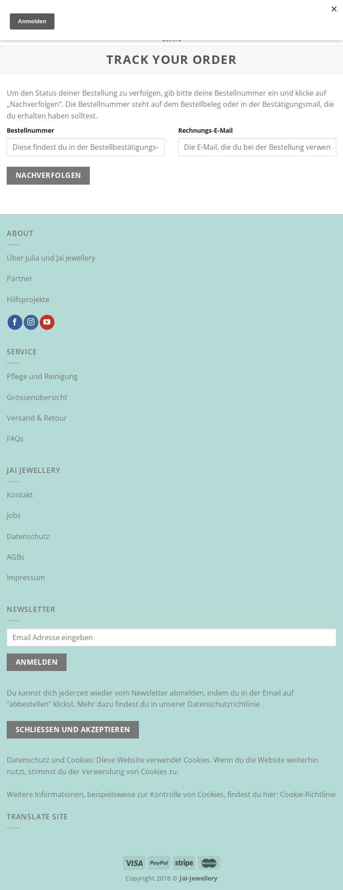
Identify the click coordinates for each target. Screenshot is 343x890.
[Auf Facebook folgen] (15, 322)
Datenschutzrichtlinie (224, 704)
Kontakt (20, 495)
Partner (20, 278)
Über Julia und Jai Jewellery (51, 258)
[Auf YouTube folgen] (47, 322)
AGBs (16, 557)
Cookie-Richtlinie (308, 794)
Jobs (14, 515)
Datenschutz (28, 536)
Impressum (26, 577)
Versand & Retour (37, 418)
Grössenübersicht (37, 397)
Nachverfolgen (48, 175)
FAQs (15, 438)
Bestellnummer (30, 130)
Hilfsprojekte (28, 299)
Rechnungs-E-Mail (205, 130)
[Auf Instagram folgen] (31, 322)
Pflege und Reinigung (42, 376)
